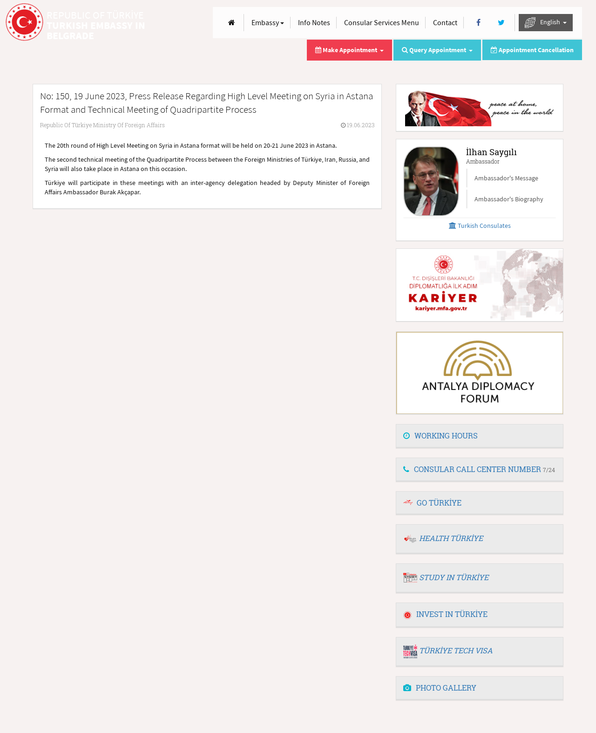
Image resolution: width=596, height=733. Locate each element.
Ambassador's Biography (508, 199)
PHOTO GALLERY (439, 687)
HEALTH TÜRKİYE (451, 538)
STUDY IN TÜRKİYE (453, 577)
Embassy (267, 22)
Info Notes (314, 22)
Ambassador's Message (506, 178)
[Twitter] (501, 22)
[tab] (479, 436)
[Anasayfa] (231, 22)
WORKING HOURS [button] (440, 435)
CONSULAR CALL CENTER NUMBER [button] (479, 469)
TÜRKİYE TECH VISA (456, 650)
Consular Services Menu (381, 22)
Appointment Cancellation (532, 50)
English (546, 22)
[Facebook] (478, 22)
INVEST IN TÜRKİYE (445, 614)
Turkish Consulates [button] (480, 225)
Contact (445, 22)
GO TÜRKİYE (439, 502)
